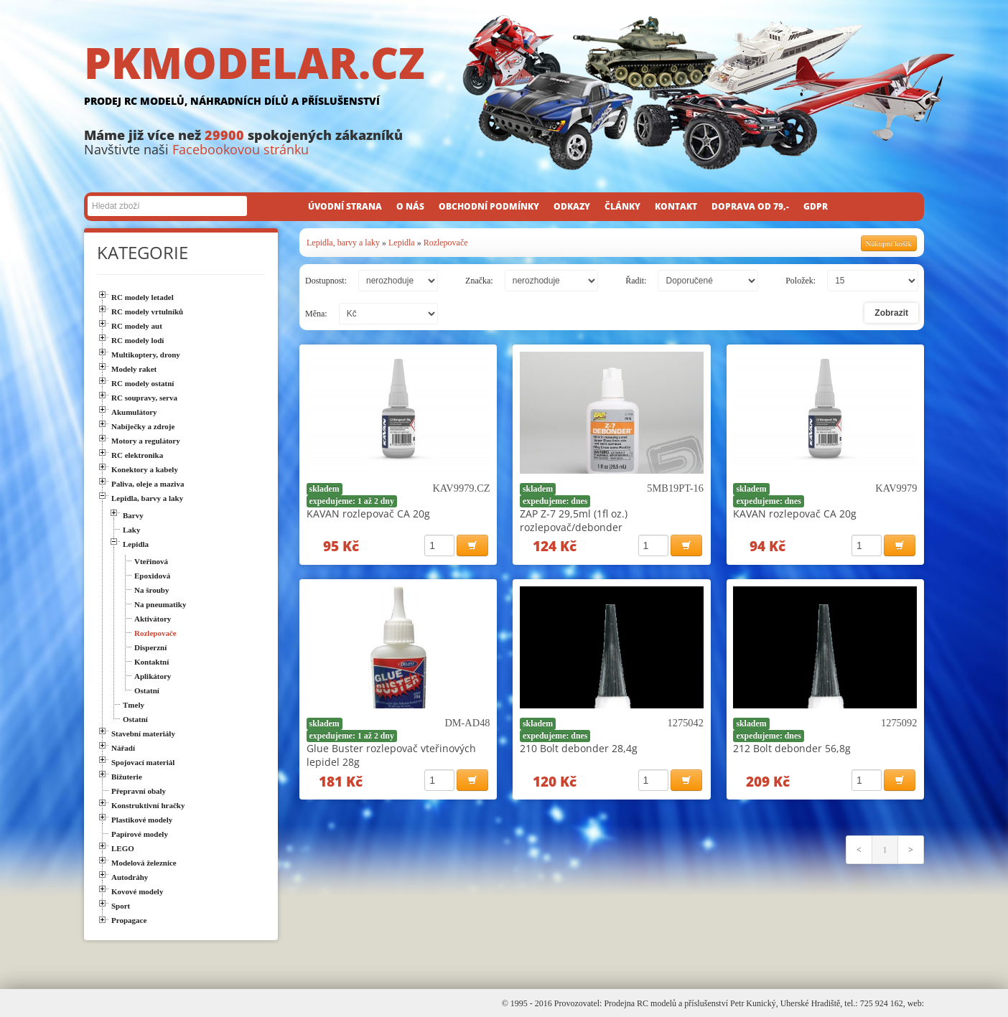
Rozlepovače (446, 243)
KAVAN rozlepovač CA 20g (368, 513)
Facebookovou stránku (240, 149)
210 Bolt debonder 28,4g (579, 748)
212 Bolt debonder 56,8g (792, 748)
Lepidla (401, 243)
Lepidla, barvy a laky (343, 243)
